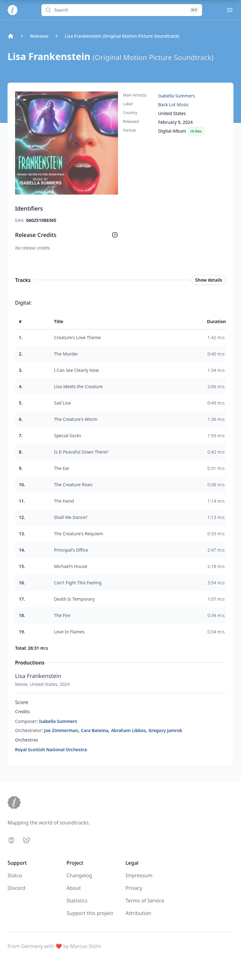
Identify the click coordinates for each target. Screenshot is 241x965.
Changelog (79, 875)
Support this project (90, 913)
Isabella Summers (176, 96)
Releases (39, 36)
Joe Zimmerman (61, 730)
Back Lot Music (173, 105)
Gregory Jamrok (165, 730)
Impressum (139, 875)
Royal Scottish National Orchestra (51, 750)
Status (15, 875)
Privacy (134, 888)
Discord (16, 888)
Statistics (77, 900)
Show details (208, 280)
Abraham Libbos (128, 730)
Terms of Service (145, 900)
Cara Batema (95, 730)
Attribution (138, 913)
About (74, 888)
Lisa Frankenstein (38, 676)
